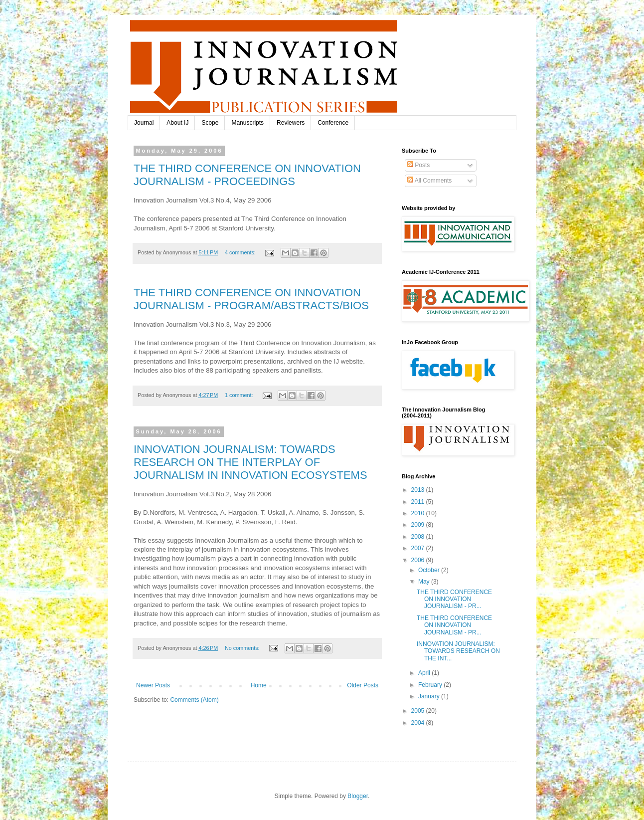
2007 (418, 548)
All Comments (429, 180)
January (429, 696)
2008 (418, 536)
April (425, 672)
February (431, 684)
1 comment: (239, 395)
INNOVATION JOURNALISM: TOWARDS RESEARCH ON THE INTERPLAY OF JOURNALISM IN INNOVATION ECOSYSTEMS (250, 462)
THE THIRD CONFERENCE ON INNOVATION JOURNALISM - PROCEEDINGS (247, 175)
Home (259, 685)
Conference (333, 122)
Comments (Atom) (194, 699)
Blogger (357, 796)
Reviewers (291, 122)
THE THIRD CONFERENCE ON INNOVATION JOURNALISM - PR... (454, 599)
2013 (418, 489)
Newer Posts (153, 685)
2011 (418, 501)
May (424, 581)
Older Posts (362, 685)
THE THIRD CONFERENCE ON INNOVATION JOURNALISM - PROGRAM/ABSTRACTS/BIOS (251, 299)
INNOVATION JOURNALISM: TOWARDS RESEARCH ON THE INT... (458, 651)
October (429, 570)
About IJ (177, 122)
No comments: (243, 648)
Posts (418, 165)
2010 (418, 513)
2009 (418, 524)
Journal (144, 122)
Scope (209, 122)
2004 (418, 722)
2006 (418, 560)
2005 (418, 710)
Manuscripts (247, 122)
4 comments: (241, 252)
